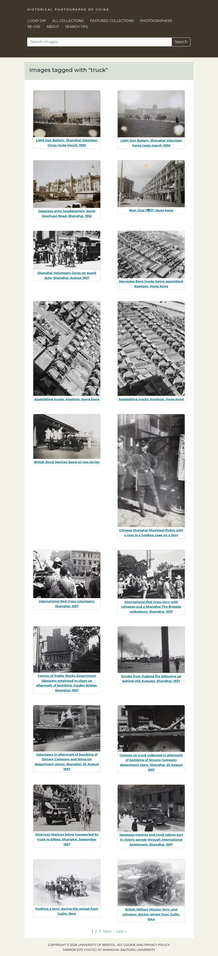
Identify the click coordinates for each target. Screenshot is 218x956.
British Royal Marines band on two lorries (66, 462)
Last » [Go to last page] (121, 931)
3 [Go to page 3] (100, 931)
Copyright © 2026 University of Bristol (81, 945)
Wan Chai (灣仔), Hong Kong (151, 210)
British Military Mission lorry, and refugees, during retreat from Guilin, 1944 (151, 914)
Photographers (156, 21)
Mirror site (73, 950)
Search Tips (76, 27)
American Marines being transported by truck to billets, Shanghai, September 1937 (66, 839)
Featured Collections (112, 21)
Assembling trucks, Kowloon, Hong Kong (66, 399)
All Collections (68, 21)
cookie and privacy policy (146, 945)
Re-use (33, 27)
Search (181, 42)
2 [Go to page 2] (96, 931)
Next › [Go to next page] (108, 931)
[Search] (99, 41)
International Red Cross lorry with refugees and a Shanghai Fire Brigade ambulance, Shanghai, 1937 (151, 607)
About (53, 27)
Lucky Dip (36, 21)
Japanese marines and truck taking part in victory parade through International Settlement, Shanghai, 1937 (151, 839)
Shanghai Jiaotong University (128, 950)
